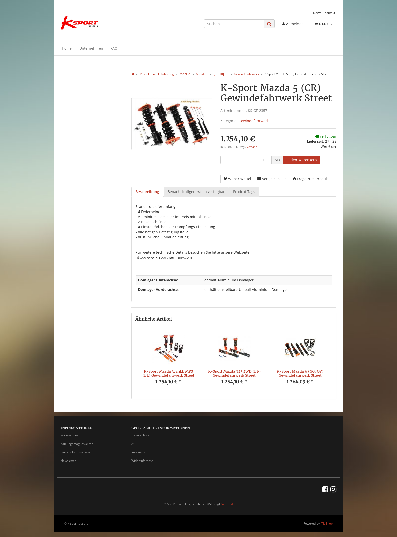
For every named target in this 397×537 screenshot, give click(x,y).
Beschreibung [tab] (147, 191)
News (317, 13)
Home (67, 48)
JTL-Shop (327, 523)
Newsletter (68, 460)
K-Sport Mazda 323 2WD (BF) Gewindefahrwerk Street (234, 373)
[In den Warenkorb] (301, 160)
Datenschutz (140, 435)
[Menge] (246, 160)
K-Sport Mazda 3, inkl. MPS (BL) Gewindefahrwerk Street (168, 373)
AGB (134, 444)
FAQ (114, 48)
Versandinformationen (76, 452)
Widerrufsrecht (142, 460)
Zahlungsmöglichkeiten (77, 444)
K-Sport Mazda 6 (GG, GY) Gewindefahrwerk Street (300, 373)
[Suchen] (234, 23)
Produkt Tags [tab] (244, 191)
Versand (252, 147)
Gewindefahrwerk (254, 120)
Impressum (139, 452)
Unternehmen (91, 48)
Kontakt (330, 13)
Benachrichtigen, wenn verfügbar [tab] (196, 191)
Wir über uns (69, 435)
